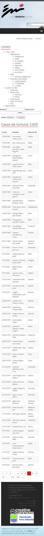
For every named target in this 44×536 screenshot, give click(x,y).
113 (12, 477)
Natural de (29, 109)
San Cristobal (19, 70)
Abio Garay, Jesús (18, 143)
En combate (19, 61)
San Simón (18, 72)
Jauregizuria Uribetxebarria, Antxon (17, 158)
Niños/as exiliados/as (22, 77)
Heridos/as (14, 90)
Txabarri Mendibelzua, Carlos (17, 234)
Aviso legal (30, 501)
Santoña (18, 63)
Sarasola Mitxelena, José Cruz (18, 369)
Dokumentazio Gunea (24, 39)
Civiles (17, 59)
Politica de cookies (27, 505)
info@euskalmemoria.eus (21, 498)
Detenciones (14, 99)
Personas (18, 94)
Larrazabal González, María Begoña (18, 149)
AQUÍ (30, 531)
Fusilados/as (19, 56)
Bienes (17, 97)
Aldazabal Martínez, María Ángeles (18, 328)
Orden (3, 117)
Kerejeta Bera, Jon (19, 426)
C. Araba (18, 86)
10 (3, 477)
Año (20, 113)
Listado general (20, 81)
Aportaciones (10, 106)
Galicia (17, 68)
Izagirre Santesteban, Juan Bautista (19, 294)
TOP (11, 103)
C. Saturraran (19, 83)
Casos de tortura (16, 101)
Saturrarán (18, 65)
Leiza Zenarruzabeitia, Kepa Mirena (18, 445)
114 (17, 477)
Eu (41, 21)
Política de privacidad (26, 503)
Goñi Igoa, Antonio (19, 414)
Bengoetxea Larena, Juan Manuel (17, 179)
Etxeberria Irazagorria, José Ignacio (18, 194)
